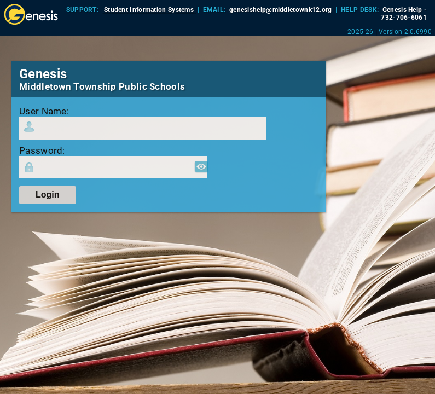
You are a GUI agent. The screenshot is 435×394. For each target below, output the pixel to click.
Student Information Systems (149, 10)
